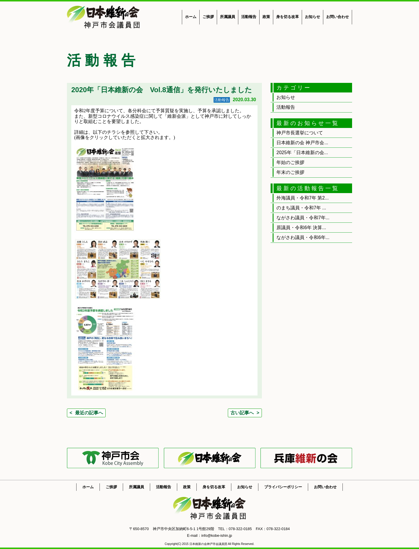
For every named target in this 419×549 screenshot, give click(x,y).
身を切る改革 (287, 17)
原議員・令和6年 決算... (301, 227)
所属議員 (227, 17)
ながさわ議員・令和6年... (302, 237)
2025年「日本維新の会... (302, 152)
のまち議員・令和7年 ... (301, 207)
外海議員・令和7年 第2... (302, 197)
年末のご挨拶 (290, 172)
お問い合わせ (337, 17)
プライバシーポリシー (283, 487)
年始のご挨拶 (290, 162)
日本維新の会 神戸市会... (302, 142)
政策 (266, 17)
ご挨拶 (208, 17)
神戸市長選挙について (299, 132)
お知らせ (312, 17)
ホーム (190, 17)
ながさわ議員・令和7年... (302, 217)
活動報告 (248, 17)
